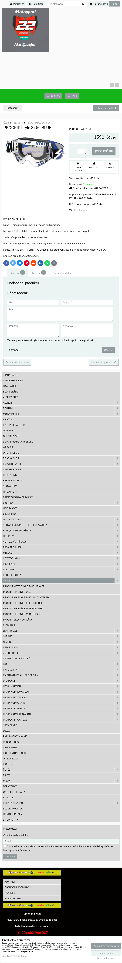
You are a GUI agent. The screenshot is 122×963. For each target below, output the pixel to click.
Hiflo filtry (10, 491)
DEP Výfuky (10, 786)
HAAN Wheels (11, 386)
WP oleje (8, 447)
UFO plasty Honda (61, 708)
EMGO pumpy (10, 819)
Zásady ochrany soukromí (14, 955)
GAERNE (61, 636)
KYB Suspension (61, 803)
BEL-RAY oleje (61, 458)
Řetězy (61, 769)
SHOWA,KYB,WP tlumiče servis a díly (61, 525)
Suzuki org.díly (12, 808)
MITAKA (61, 552)
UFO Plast (61, 680)
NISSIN (61, 641)
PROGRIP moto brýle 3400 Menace (23, 586)
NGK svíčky (10, 508)
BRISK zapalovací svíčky (18, 497)
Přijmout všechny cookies (106, 945)
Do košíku (104, 151)
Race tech (9, 764)
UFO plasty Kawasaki (61, 692)
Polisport (61, 569)
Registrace (36, 3)
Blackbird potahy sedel (18, 441)
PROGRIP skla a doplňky (17, 619)
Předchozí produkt (17, 362)
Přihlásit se (17, 3)
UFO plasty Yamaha (61, 697)
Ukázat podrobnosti (105, 958)
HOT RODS (61, 536)
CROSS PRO (9, 513)
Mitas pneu (10, 747)
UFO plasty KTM (61, 686)
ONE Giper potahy (14, 791)
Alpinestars (10, 397)
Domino (8, 430)
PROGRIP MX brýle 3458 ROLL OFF (22, 608)
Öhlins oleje (11, 452)
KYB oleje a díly (12, 480)
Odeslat (108, 349)
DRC (61, 664)
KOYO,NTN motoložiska (61, 530)
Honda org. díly (12, 814)
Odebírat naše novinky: (15, 835)
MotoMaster (61, 413)
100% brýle (10, 725)
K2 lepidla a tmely (14, 424)
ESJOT (6, 775)
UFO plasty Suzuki (61, 703)
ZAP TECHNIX (61, 653)
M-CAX (61, 780)
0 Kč (115, 3)
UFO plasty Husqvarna (61, 714)
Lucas (6, 730)
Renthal (61, 408)
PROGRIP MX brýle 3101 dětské (22, 614)
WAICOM (8, 419)
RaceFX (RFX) (61, 669)
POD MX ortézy (12, 575)
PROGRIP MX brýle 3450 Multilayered (26, 597)
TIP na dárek (10, 374)
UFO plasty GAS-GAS (61, 719)
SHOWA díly (10, 486)
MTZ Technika (61, 558)
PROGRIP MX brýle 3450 (17, 591)
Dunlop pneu (11, 741)
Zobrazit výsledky (106, 108)
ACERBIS (61, 402)
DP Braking (10, 474)
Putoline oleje (61, 463)
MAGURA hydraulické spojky (61, 675)
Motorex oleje (12, 469)
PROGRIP (61, 580)
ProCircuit (61, 564)
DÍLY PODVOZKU (61, 519)
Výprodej (8, 797)
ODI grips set (11, 436)
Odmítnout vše (106, 953)
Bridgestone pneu (14, 753)
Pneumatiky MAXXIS (15, 736)
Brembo (61, 502)
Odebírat (10, 856)
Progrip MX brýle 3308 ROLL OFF (22, 602)
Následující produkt (103, 362)
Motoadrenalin (13, 380)
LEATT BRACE (61, 630)
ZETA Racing (61, 647)
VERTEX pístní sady (61, 541)
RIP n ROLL (9, 625)
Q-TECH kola (10, 758)
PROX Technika (61, 547)
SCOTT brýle (10, 391)
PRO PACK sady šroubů (16, 658)
